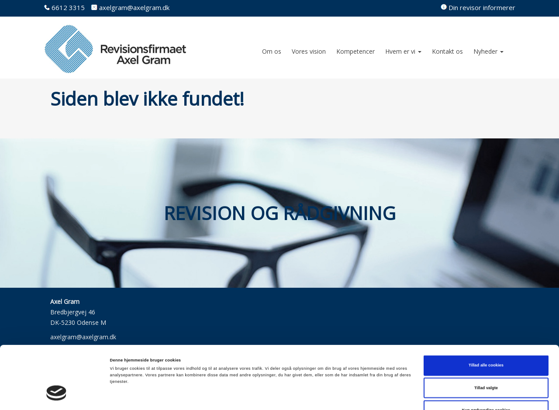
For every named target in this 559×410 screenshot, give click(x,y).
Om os (271, 51)
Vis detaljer (360, 395)
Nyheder (488, 51)
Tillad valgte (486, 340)
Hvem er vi (403, 51)
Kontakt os (447, 51)
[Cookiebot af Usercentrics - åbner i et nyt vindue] (56, 395)
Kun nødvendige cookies (486, 362)
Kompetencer (355, 51)
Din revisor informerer (482, 7)
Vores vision (309, 51)
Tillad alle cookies (486, 317)
